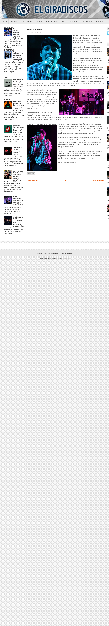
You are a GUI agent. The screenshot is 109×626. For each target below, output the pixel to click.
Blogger (69, 253)
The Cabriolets (35, 29)
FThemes (66, 258)
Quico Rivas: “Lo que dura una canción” (18, 81)
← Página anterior (33, 180)
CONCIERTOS (8, 27)
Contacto (99, 21)
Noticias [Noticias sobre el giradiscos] (14, 21)
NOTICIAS (7, 99)
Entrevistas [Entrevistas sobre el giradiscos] (27, 21)
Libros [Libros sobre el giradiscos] (64, 21)
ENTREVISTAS (9, 50)
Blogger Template (53, 258)
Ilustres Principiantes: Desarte (17, 198)
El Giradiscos (53, 253)
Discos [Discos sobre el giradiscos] (39, 21)
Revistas (87, 21)
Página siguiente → (98, 180)
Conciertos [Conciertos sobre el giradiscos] (51, 21)
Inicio (4, 21)
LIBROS (6, 77)
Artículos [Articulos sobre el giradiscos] (75, 21)
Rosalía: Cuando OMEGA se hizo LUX (18, 219)
